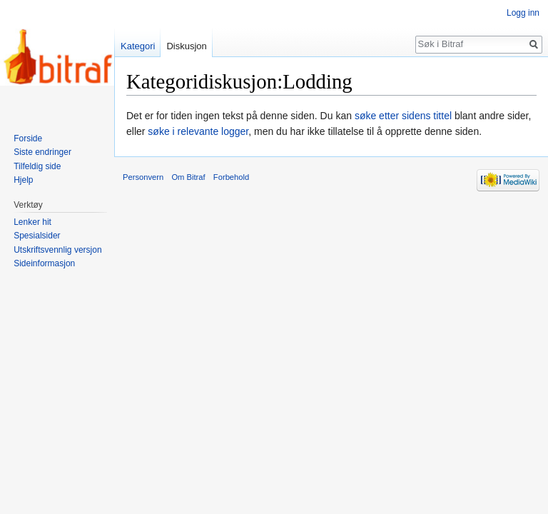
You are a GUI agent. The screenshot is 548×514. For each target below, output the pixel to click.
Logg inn (523, 13)
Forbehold (231, 177)
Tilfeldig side (37, 166)
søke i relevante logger (198, 131)
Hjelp (23, 180)
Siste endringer (42, 152)
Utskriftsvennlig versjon (57, 250)
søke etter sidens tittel (403, 115)
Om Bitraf (188, 177)
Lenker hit (32, 222)
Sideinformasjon (44, 263)
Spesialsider (37, 236)
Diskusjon (186, 46)
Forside (28, 138)
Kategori (138, 46)
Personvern (143, 177)
